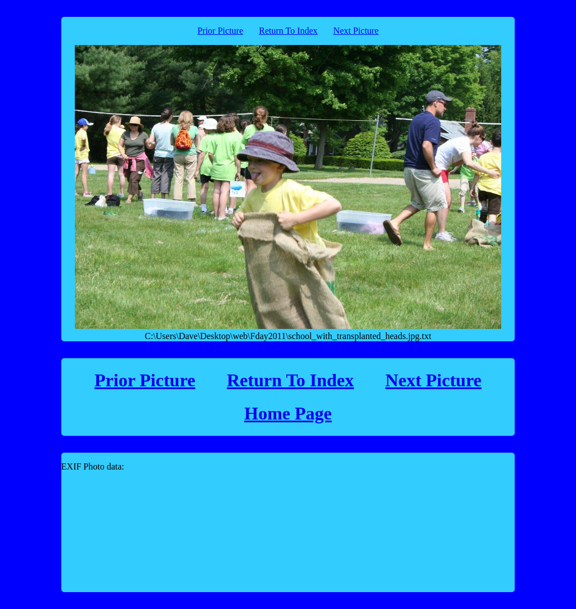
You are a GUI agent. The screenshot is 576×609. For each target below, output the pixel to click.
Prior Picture (220, 30)
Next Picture (356, 30)
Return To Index (288, 30)
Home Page (288, 413)
